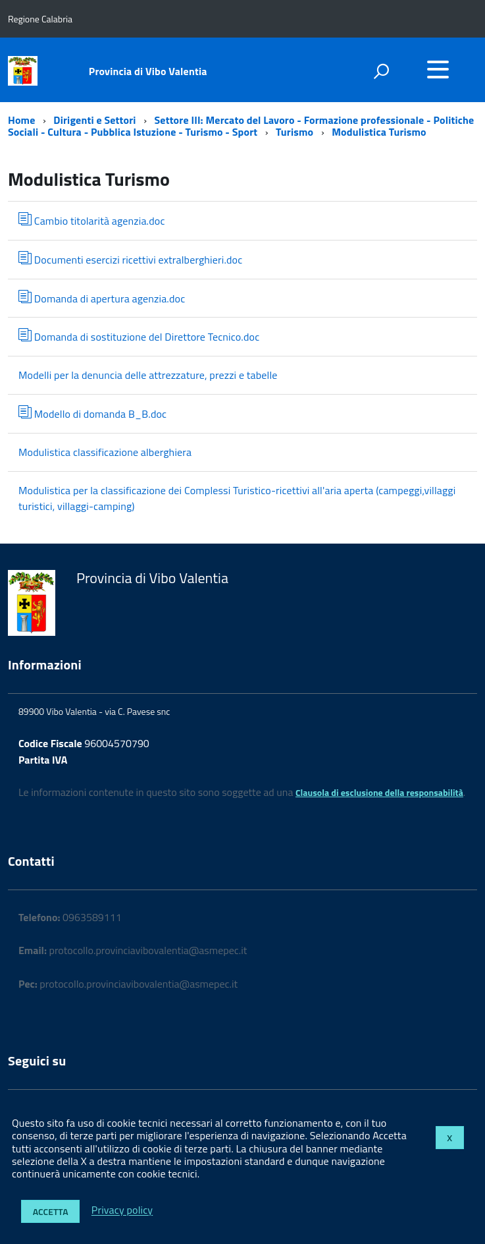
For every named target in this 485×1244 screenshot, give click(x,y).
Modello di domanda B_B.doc (92, 413)
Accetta (50, 1211)
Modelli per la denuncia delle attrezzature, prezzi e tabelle (148, 375)
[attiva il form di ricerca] (381, 71)
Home (21, 120)
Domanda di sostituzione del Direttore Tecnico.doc (138, 336)
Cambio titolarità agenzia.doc (91, 220)
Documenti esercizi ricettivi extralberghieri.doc (130, 259)
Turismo (296, 132)
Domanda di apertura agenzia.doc (101, 298)
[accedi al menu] (437, 69)
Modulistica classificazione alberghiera (104, 452)
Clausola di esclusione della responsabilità (379, 792)
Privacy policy (122, 1210)
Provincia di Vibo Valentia (148, 71)
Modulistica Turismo (379, 132)
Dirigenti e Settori (94, 120)
